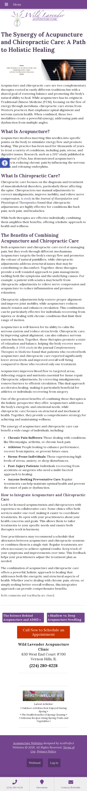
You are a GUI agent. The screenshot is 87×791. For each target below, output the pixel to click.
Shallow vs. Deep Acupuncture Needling (64, 617)
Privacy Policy (46, 751)
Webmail (35, 763)
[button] (5, 163)
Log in (54, 763)
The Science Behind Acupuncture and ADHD (22, 617)
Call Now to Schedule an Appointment (43, 632)
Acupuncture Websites (28, 743)
